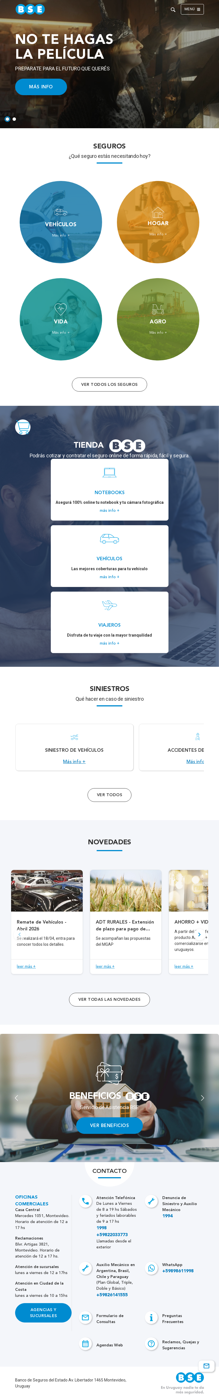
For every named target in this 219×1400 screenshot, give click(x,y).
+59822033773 (112, 1235)
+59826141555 (112, 1295)
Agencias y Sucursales (43, 1312)
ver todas (109, 999)
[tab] (7, 119)
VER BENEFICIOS (109, 1125)
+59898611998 (178, 1271)
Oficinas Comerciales (31, 1201)
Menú (192, 9)
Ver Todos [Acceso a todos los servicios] (109, 794)
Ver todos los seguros (109, 384)
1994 (167, 1216)
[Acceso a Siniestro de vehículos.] (74, 747)
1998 (101, 1228)
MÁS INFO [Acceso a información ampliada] (41, 86)
